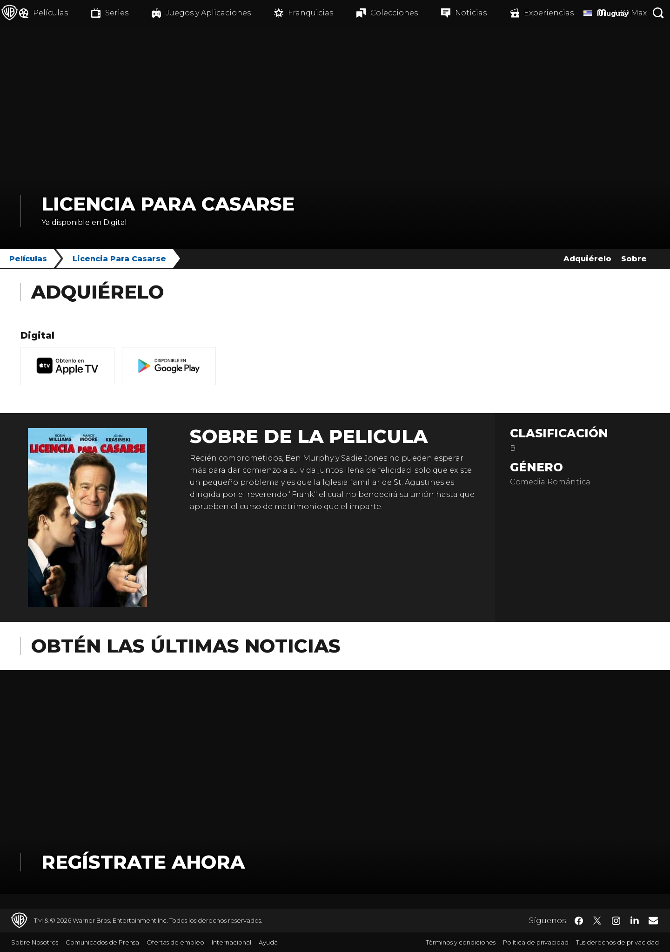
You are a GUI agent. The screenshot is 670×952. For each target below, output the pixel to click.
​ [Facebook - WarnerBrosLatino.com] (578, 921)
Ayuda (268, 942)
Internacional (231, 942)
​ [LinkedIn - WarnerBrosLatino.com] (634, 920)
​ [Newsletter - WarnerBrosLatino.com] (653, 920)
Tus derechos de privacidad (617, 942)
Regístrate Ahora (143, 861)
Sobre (634, 258)
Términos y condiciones (461, 942)
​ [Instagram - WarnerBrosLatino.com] (616, 921)
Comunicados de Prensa (102, 942)
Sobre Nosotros (34, 942)
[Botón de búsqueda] (658, 13)
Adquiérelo (587, 258)
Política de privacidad (536, 942)
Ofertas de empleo (175, 942)
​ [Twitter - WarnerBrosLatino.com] (597, 921)
